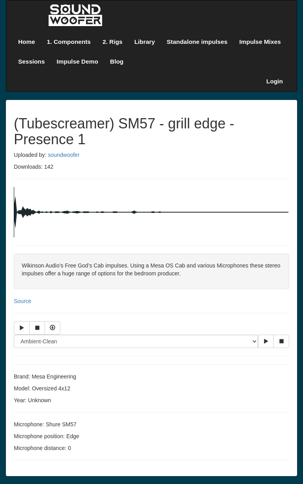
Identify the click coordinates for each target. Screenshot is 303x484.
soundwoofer (63, 155)
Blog (116, 61)
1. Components (69, 41)
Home (26, 41)
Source (22, 301)
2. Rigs (112, 41)
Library (144, 41)
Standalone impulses (197, 41)
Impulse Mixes (260, 41)
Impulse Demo (77, 61)
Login (274, 81)
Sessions (31, 61)
